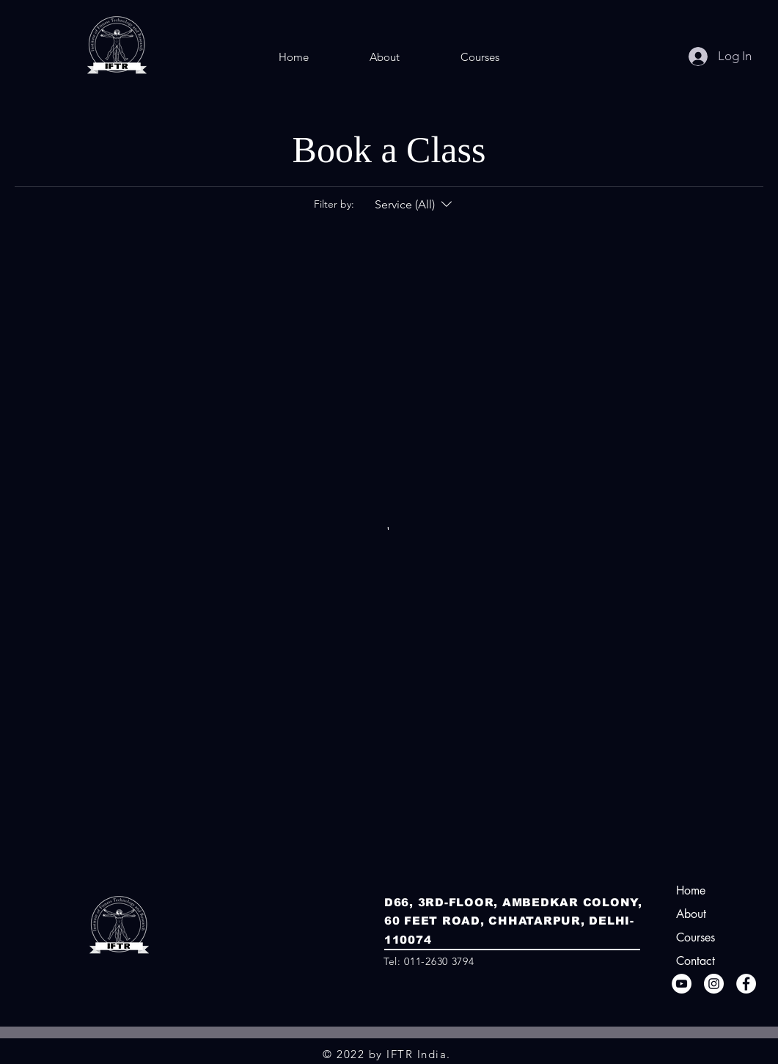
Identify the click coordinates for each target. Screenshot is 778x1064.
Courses (695, 937)
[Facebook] (746, 984)
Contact (695, 961)
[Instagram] (714, 984)
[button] (479, 57)
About (691, 914)
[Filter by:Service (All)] (415, 205)
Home (690, 890)
